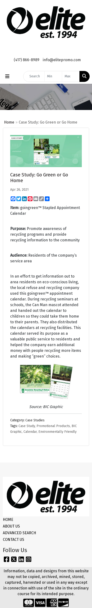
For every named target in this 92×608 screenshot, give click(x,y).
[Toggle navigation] (7, 76)
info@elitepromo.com (62, 60)
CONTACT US (13, 539)
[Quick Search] (34, 76)
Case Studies (35, 420)
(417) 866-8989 (26, 60)
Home (9, 122)
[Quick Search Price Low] (53, 76)
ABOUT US (11, 526)
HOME (8, 519)
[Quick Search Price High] (71, 76)
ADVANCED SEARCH (19, 533)
